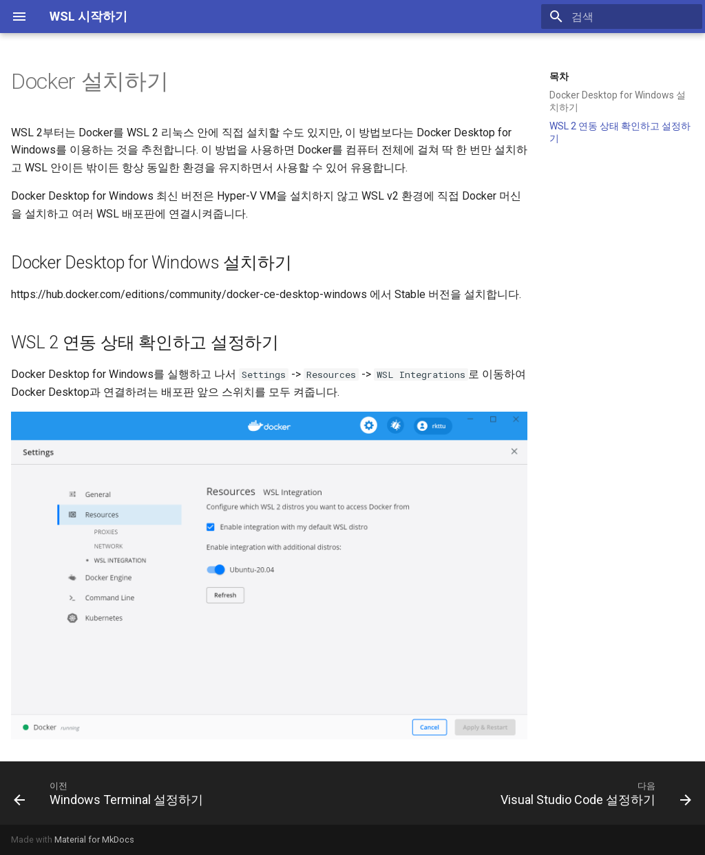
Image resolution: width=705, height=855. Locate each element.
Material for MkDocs (94, 839)
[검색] (621, 16)
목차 (559, 76)
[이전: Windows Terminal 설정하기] (111, 793)
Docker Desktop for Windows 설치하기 (617, 101)
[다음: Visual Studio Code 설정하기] (593, 793)
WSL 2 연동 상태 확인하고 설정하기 (620, 132)
